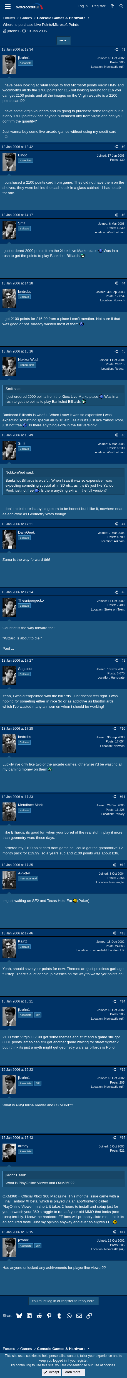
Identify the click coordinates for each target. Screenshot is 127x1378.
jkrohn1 (13, 31)
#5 (123, 351)
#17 (122, 1232)
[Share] (116, 49)
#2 (123, 147)
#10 (122, 729)
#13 (122, 933)
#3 (123, 215)
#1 (123, 49)
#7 (123, 524)
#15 (122, 1070)
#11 (122, 797)
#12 (122, 865)
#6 (123, 435)
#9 (123, 660)
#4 (123, 283)
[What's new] (112, 6)
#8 (123, 592)
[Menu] (7, 6)
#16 (122, 1138)
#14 (122, 1001)
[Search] (121, 6)
